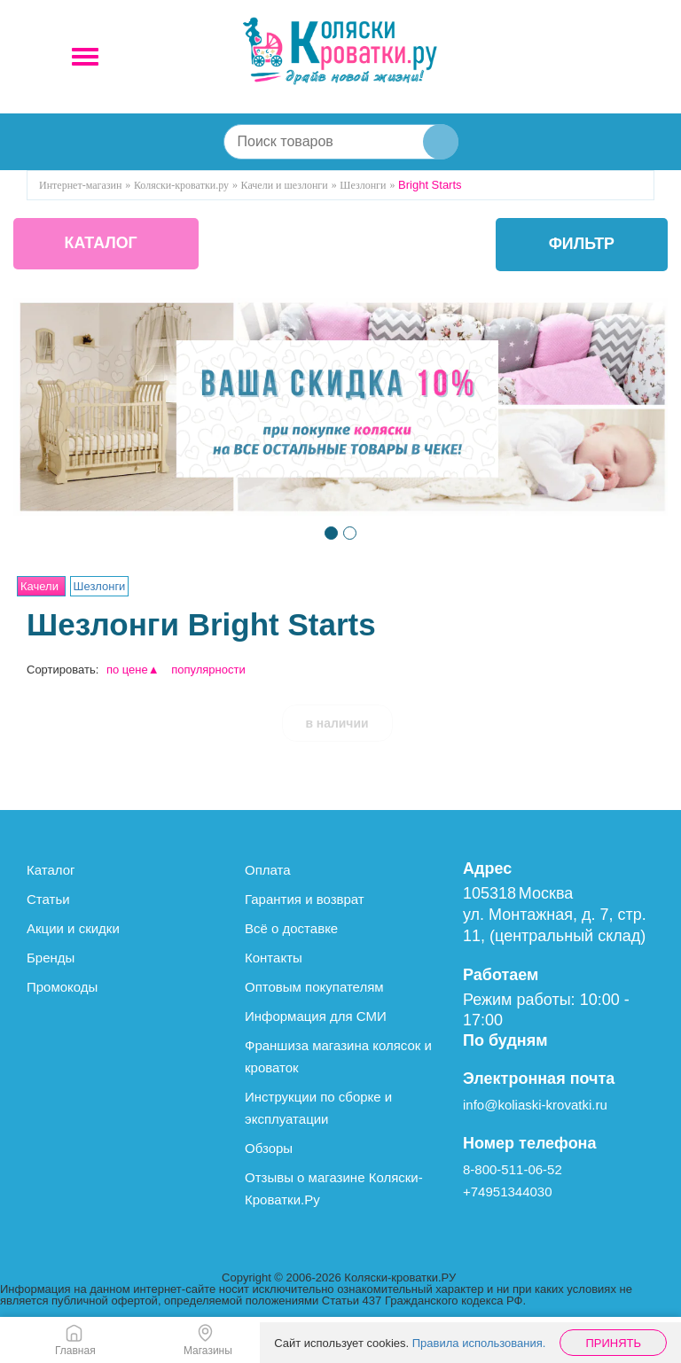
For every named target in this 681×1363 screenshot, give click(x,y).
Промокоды (62, 986)
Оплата (268, 869)
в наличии (337, 723)
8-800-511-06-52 (512, 1169)
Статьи (48, 899)
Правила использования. (479, 1343)
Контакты (273, 957)
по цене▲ (133, 669)
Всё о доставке (291, 928)
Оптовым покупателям (314, 986)
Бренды (50, 957)
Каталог (51, 869)
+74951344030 (507, 1191)
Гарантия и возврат (304, 899)
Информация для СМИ (316, 1016)
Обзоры (269, 1148)
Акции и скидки (73, 928)
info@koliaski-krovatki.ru (535, 1104)
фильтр (581, 245)
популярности (208, 669)
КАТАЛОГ (103, 244)
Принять (613, 1343)
